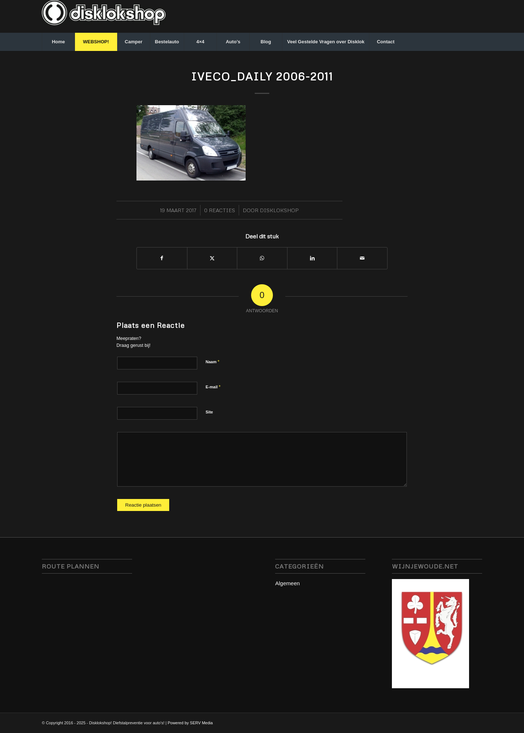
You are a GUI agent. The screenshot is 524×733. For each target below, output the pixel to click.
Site (209, 412)
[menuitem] (58, 42)
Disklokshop (279, 210)
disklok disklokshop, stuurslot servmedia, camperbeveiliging (87, 633)
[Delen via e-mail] (362, 258)
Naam (212, 361)
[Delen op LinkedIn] (312, 258)
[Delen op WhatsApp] (262, 258)
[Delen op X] (212, 258)
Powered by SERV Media (190, 723)
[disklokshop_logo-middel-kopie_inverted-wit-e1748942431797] (104, 16)
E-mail (213, 386)
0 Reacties (219, 210)
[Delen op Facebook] (162, 258)
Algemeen (287, 583)
